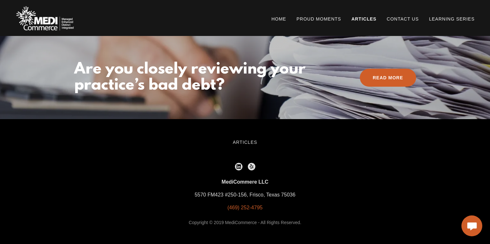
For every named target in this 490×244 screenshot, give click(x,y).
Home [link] (279, 19)
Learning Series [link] (452, 19)
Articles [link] (364, 19)
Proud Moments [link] (319, 19)
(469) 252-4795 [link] (245, 207)
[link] (45, 17)
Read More (388, 77)
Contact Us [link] (403, 19)
